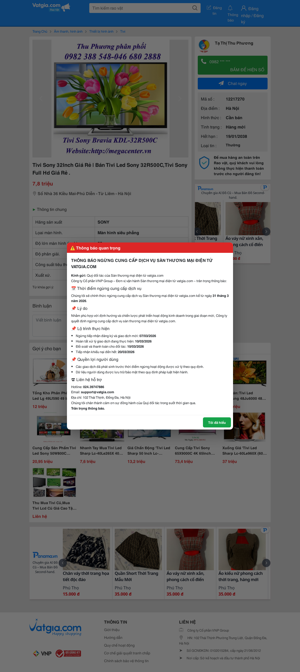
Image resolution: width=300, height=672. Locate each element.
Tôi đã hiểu (217, 422)
